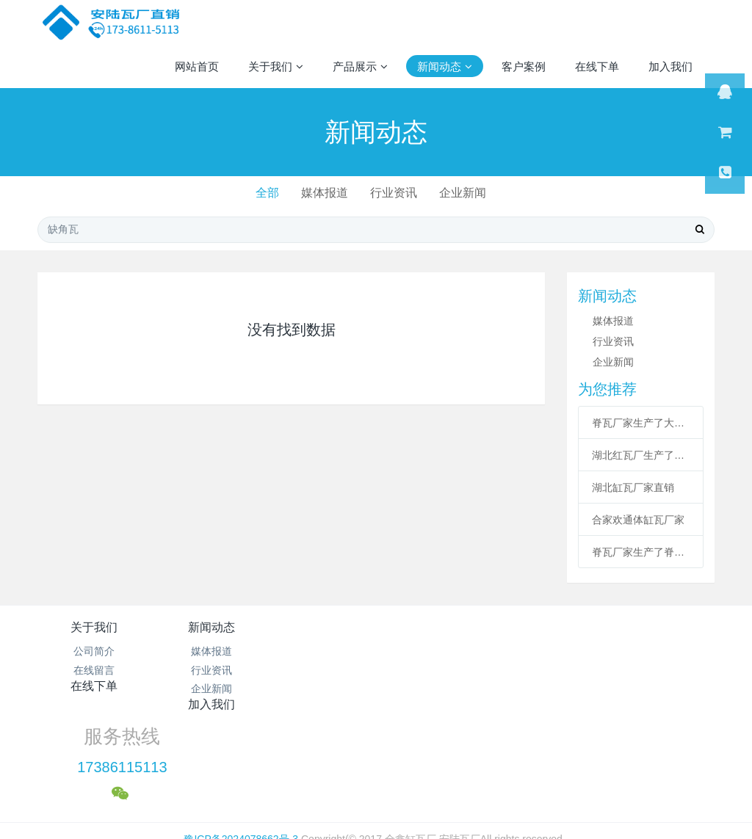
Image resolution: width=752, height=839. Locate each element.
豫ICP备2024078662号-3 (241, 739)
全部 (263, 192)
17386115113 (573, 668)
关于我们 (94, 627)
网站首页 (197, 66)
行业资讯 (394, 192)
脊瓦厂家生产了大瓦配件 (641, 423)
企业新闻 (466, 192)
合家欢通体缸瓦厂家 (638, 520)
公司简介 (94, 651)
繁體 (376, 804)
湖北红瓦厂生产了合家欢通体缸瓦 (641, 455)
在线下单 (319, 627)
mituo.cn (468, 776)
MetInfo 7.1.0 (353, 776)
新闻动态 (207, 627)
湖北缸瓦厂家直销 (633, 487)
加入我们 (432, 627)
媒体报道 (323, 192)
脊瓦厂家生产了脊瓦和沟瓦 (641, 552)
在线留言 (94, 670)
